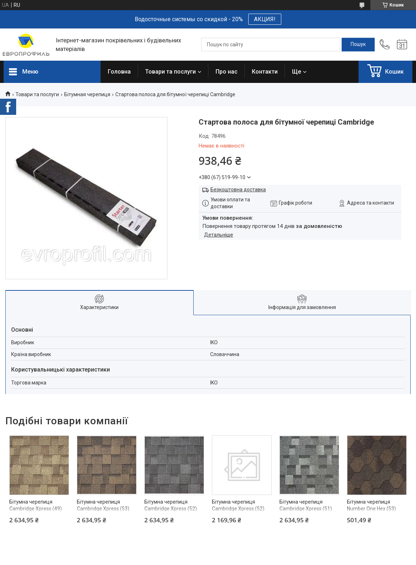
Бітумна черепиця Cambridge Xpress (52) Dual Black (170, 509)
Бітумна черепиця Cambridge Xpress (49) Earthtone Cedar (35, 509)
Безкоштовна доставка (238, 189)
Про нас (226, 71)
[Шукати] (358, 44)
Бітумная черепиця (87, 94)
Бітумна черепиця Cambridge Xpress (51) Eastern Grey (305, 509)
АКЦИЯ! (265, 19)
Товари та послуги (170, 71)
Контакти (265, 71)
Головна (119, 71)
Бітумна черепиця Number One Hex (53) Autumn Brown (371, 509)
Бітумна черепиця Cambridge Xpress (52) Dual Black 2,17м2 (238, 509)
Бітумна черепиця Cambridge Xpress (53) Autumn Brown (103, 509)
